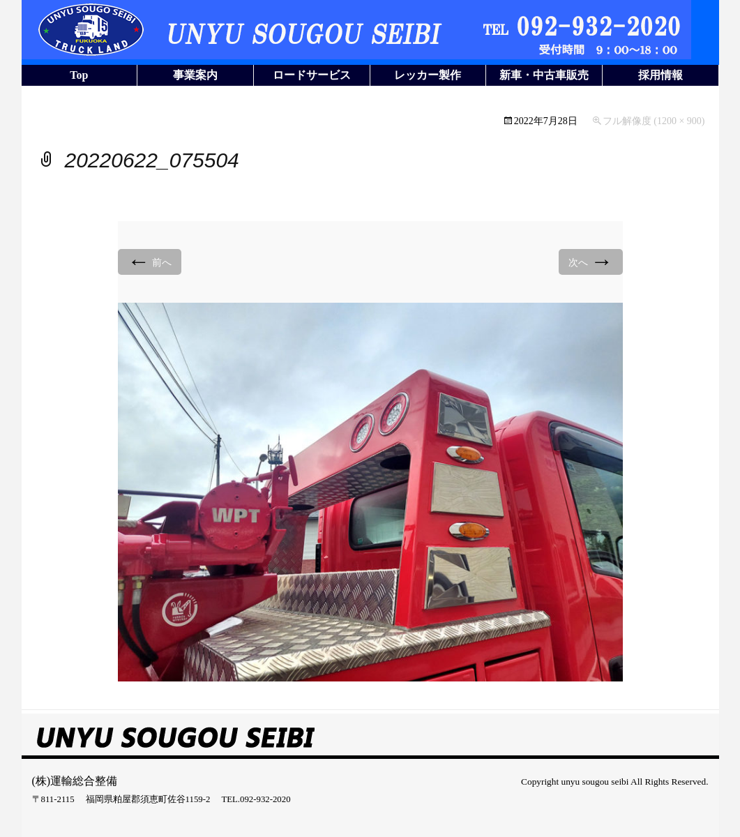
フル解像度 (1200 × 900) (654, 121)
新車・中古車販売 (544, 75)
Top (79, 75)
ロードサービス (312, 75)
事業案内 (195, 75)
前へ (150, 261)
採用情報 (660, 75)
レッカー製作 (427, 75)
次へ (590, 261)
